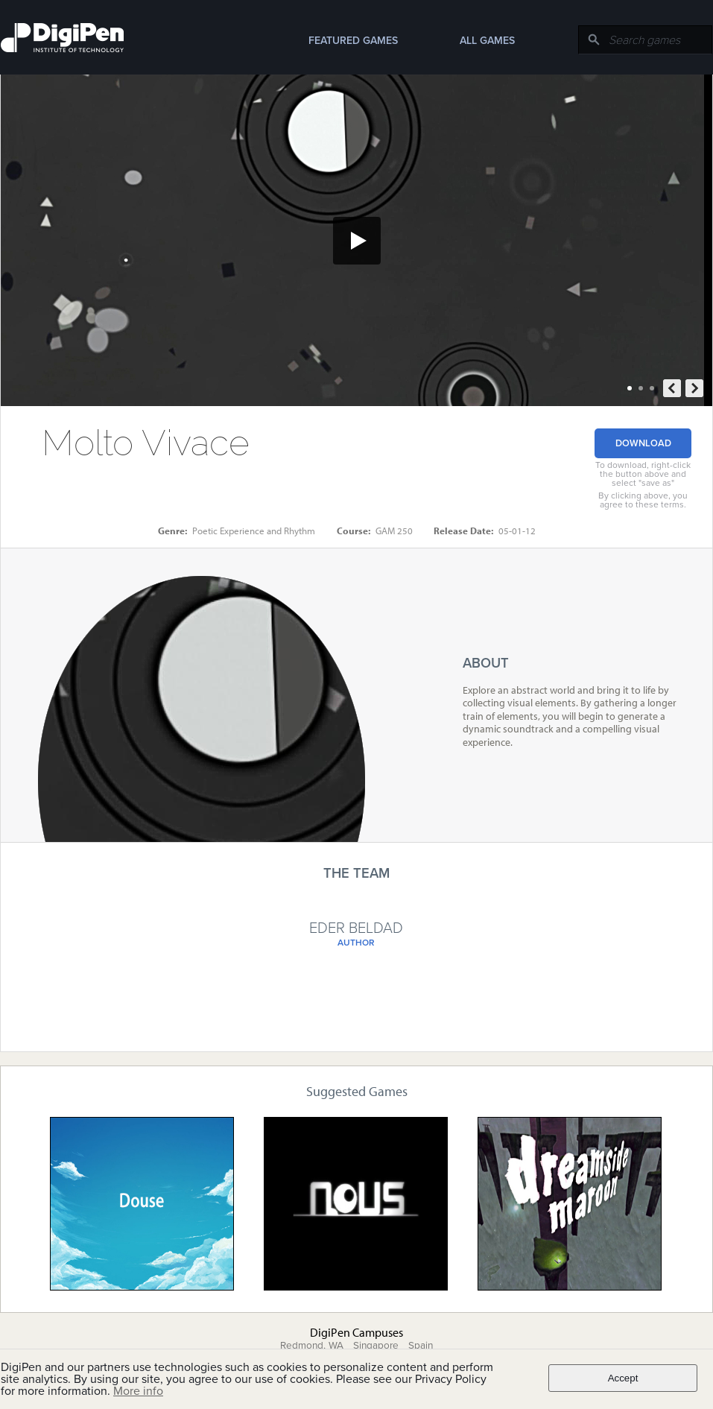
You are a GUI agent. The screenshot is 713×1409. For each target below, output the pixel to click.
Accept (623, 1378)
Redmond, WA (311, 1346)
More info (138, 1391)
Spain (420, 1346)
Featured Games (353, 40)
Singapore (376, 1346)
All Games (487, 40)
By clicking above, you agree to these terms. (643, 500)
